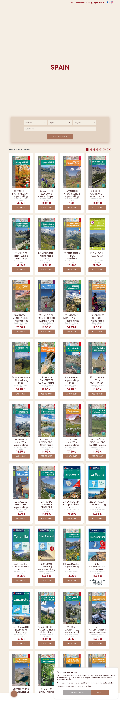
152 (106, 149)
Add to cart (21, 207)
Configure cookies (77, 692)
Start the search (60, 136)
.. (102, 149)
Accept (100, 692)
